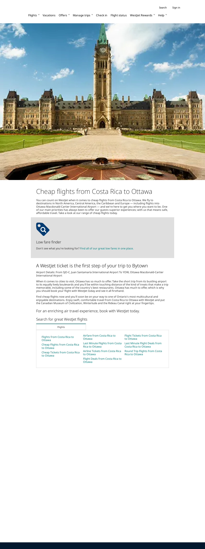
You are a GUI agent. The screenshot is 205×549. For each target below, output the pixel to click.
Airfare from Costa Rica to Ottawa (99, 337)
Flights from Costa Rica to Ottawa (58, 338)
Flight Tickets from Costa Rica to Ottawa (143, 337)
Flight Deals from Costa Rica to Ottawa (102, 360)
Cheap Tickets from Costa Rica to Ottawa (61, 354)
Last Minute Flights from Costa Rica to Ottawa (102, 344)
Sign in (176, 7)
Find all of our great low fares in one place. (107, 248)
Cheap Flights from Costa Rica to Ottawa (60, 346)
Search (163, 7)
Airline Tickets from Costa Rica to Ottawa (102, 352)
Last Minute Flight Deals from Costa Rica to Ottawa (143, 344)
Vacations (49, 15)
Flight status (119, 15)
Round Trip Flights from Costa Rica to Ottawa (143, 352)
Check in (101, 15)
